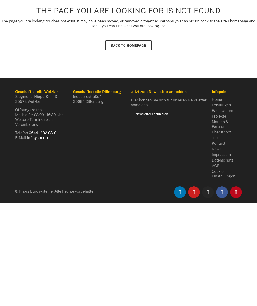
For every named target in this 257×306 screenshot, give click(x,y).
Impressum (221, 154)
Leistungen (221, 105)
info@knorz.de (39, 138)
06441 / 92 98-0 (43, 133)
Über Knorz (221, 132)
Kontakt (218, 143)
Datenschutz (222, 160)
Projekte (219, 116)
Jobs (216, 138)
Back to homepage (128, 45)
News (216, 149)
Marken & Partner (220, 124)
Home (217, 99)
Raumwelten (222, 110)
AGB (216, 166)
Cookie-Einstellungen (224, 173)
